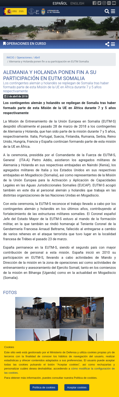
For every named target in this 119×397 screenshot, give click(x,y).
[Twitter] (99, 3)
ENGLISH (77, 3)
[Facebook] (94, 3)
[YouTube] (114, 3)
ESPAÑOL (60, 3)
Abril (37, 57)
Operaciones (24, 57)
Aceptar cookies (77, 387)
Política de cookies (43, 387)
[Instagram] (104, 3)
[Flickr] (109, 3)
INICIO (10, 57)
